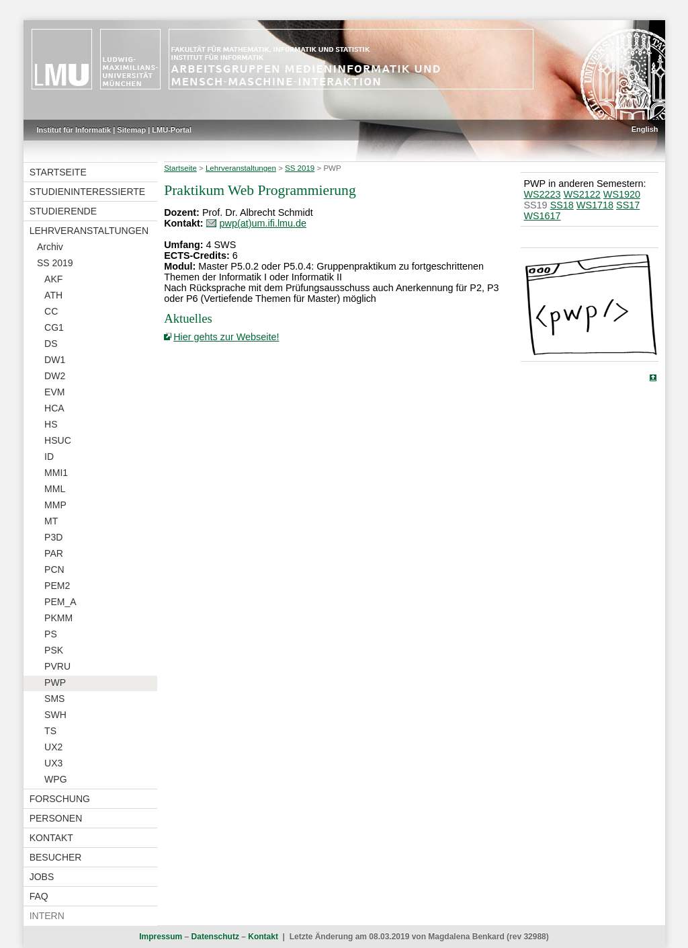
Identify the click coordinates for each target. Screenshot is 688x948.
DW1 (54, 359)
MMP (55, 505)
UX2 (53, 747)
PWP (55, 682)
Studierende (63, 211)
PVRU (57, 666)
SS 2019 (55, 263)
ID (49, 456)
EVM (54, 392)
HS (50, 424)
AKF (53, 279)
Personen (56, 818)
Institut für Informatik (74, 130)
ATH (53, 295)
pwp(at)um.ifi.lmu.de (263, 223)
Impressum (160, 936)
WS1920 (621, 194)
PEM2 (57, 585)
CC (51, 311)
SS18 (562, 205)
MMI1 (56, 472)
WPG (55, 779)
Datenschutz (215, 936)
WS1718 (594, 205)
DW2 (54, 375)
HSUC (57, 440)
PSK (53, 650)
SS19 (535, 205)
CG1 (54, 327)
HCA (54, 408)
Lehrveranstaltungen (89, 230)
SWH (55, 714)
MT (51, 521)
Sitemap (131, 130)
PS (50, 634)
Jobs (42, 876)
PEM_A (60, 601)
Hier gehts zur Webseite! (226, 336)
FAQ (39, 896)
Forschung (60, 798)
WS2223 (541, 194)
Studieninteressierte (87, 191)
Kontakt (51, 837)
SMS (54, 698)
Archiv (50, 246)
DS (50, 343)
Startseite (58, 172)
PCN (54, 569)
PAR (53, 553)
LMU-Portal (171, 130)
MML (54, 488)
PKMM (58, 618)
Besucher (56, 857)
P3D (53, 537)
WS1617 (541, 215)
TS (50, 730)
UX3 (53, 763)
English (645, 129)
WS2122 (582, 194)
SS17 (628, 205)
